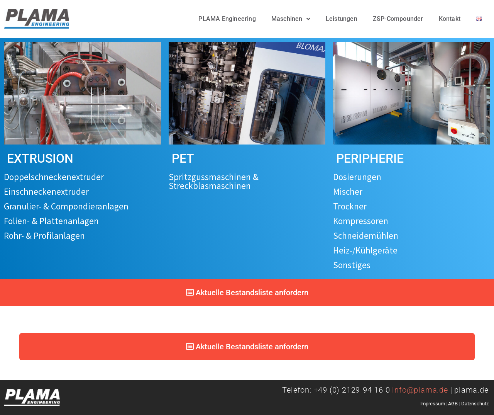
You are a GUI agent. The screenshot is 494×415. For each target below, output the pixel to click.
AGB (453, 403)
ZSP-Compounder (398, 18)
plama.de (471, 390)
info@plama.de (423, 390)
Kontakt (449, 18)
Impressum (432, 403)
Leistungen (341, 18)
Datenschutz (475, 403)
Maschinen (290, 19)
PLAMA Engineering (226, 18)
